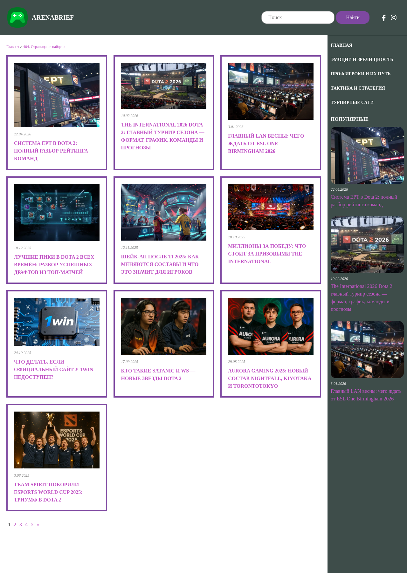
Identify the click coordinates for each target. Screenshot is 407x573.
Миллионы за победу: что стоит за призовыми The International (267, 253)
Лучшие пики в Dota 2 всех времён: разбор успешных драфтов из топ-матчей (54, 264)
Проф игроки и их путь (360, 74)
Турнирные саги (352, 102)
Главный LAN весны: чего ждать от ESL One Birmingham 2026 (266, 143)
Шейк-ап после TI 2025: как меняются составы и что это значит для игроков (160, 264)
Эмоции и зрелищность (362, 59)
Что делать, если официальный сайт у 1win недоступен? (53, 369)
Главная (341, 45)
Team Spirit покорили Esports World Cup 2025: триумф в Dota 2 (48, 492)
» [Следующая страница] (38, 524)
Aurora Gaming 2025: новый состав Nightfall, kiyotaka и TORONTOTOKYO (269, 378)
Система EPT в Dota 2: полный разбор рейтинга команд (51, 150)
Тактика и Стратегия (358, 88)
